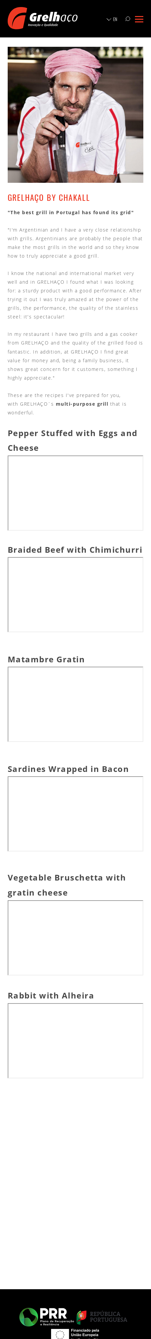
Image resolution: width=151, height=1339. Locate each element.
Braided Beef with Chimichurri (75, 549)
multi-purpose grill (82, 404)
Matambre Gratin (46, 659)
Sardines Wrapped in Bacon (68, 768)
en (115, 19)
